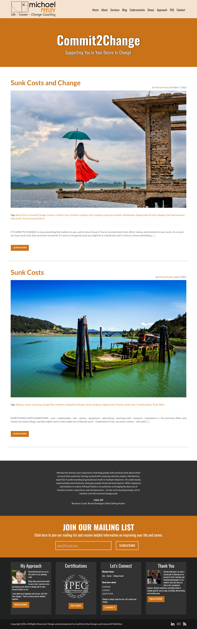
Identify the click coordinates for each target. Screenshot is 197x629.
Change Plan (48, 404)
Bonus (151, 10)
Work (41, 218)
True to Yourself (30, 218)
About (104, 10)
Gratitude (80, 404)
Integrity (83, 215)
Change (42, 215)
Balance (20, 404)
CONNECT (110, 607)
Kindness (97, 404)
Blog (124, 10)
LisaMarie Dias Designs (86, 624)
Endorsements (137, 10)
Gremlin (74, 215)
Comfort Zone (62, 215)
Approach (162, 10)
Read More (20, 604)
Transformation (144, 404)
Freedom (59, 404)
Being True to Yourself (26, 215)
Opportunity (142, 215)
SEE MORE (76, 605)
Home (95, 10)
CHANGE (106, 587)
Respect (162, 215)
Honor (88, 404)
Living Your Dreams (112, 215)
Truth (155, 404)
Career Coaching (33, 404)
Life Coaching (95, 215)
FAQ (172, 10)
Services (115, 10)
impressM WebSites (112, 624)
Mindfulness (129, 215)
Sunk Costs (16, 218)
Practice (153, 215)
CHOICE (106, 590)
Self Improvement (175, 215)
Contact (181, 10)
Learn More (20, 247)
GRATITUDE (107, 593)
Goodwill (69, 404)
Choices (51, 215)
